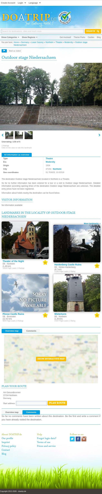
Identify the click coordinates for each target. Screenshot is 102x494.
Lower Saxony (37, 42)
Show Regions (28, 37)
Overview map (11, 331)
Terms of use (43, 442)
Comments (31, 331)
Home (16, 42)
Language (33, 3)
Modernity (68, 42)
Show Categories (9, 37)
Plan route (57, 403)
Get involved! (65, 37)
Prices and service (46, 446)
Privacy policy (9, 446)
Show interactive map (51, 359)
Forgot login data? (46, 438)
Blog (99, 37)
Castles (91, 37)
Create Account (8, 3)
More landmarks (91, 223)
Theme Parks (79, 37)
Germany (25, 42)
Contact (6, 450)
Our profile (7, 438)
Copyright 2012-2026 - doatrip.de (13, 491)
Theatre (59, 42)
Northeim (50, 42)
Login (20, 3)
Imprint (6, 442)
